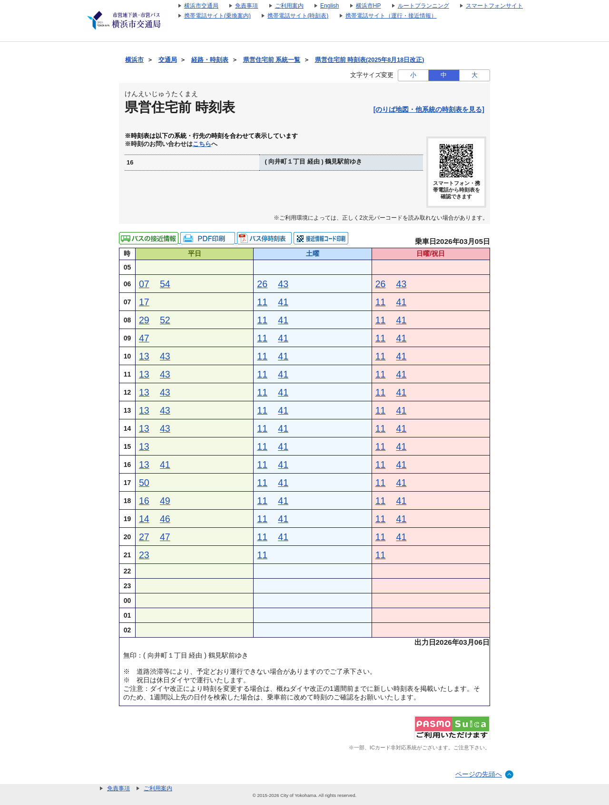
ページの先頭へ (478, 774)
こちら (202, 144)
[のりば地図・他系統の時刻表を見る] (428, 109)
